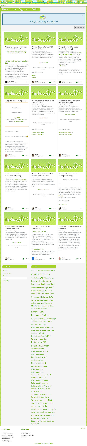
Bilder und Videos (7, 273)
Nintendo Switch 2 (38, 318)
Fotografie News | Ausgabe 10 (15, 101)
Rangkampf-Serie (37, 391)
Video (45, 409)
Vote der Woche (38, 412)
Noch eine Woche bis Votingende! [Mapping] (13, 175)
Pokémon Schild (38, 363)
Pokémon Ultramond (39, 380)
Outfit (45, 321)
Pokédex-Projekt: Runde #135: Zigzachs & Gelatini (42, 48)
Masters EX (48, 303)
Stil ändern (83, 428)
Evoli (45, 291)
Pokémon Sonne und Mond (41, 375)
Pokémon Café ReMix (41, 336)
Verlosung (35, 409)
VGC (41, 409)
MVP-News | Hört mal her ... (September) (42, 228)
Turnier (33, 406)
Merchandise (36, 306)
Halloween (45, 297)
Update (45, 406)
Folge (39, 293)
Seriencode (40, 397)
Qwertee (34, 389)
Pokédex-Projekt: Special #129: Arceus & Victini (43, 102)
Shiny (47, 397)
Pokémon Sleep (37, 369)
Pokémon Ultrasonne (39, 383)
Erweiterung (42, 287)
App (43, 277)
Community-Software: (43, 443)
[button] (84, 2)
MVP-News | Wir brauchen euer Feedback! (70, 228)
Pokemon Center (37, 327)
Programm (47, 386)
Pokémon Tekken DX (38, 377)
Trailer (51, 403)
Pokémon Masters (37, 349)
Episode (34, 288)
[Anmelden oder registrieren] (80, 2)
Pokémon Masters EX (39, 351)
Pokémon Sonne (37, 372)
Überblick (50, 421)
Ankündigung (36, 278)
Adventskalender (43, 271)
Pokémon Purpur (39, 357)
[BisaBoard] (5, 2)
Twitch (39, 406)
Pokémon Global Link (38, 339)
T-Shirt (45, 400)
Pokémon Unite (37, 386)
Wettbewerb (35, 415)
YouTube (47, 418)
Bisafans (35, 281)
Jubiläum (43, 300)
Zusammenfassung (38, 421)
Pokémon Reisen (37, 360)
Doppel (47, 284)
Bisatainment (45, 281)
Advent (33, 271)
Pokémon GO (38, 342)
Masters (41, 303)
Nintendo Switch (40, 315)
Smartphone (36, 400)
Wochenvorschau (37, 418)
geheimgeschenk (48, 293)
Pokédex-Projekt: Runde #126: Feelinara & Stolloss (15, 228)
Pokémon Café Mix (38, 333)
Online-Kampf (51, 319)
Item (32, 300)
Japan (37, 300)
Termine (5, 276)
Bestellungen (49, 278)
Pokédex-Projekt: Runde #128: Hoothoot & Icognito (69, 102)
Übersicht (35, 424)
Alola (33, 274)
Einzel (52, 284)
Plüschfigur (42, 324)
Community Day (37, 284)
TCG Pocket (35, 403)
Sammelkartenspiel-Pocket (41, 394)
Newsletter (35, 309)
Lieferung (34, 303)
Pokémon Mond (37, 354)
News (4, 278)
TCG (50, 400)
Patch (50, 321)
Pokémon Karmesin (40, 345)
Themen (5, 271)
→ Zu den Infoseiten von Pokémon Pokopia (44, 23)
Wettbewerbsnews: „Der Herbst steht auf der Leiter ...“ (16, 48)
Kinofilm (50, 300)
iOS (51, 296)
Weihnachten (50, 412)
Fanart (50, 291)
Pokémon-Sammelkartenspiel (42, 330)
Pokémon (49, 327)
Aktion (52, 271)
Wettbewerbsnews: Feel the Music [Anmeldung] (68, 175)
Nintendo (43, 308)
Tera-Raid (44, 403)
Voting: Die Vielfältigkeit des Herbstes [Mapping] (69, 48)
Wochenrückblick (47, 415)
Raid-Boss (41, 389)
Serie (33, 397)
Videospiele (52, 409)
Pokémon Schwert (39, 366)
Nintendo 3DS (37, 311)
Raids (48, 389)
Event (50, 287)
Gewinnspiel (36, 297)
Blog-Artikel (6, 280)
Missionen (45, 306)
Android (39, 274)
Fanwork (34, 293)
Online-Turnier (37, 321)
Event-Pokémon (37, 291)
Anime (47, 274)
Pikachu (34, 324)
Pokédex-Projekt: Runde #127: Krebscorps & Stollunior (42, 175)
